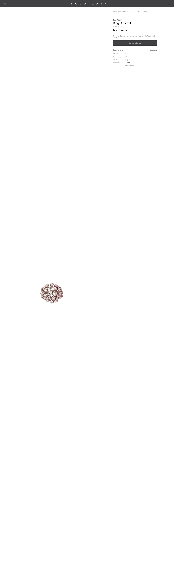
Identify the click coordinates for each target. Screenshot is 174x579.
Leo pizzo (137, 11)
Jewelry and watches (119, 11)
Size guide (153, 50)
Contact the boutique (135, 43)
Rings (130, 11)
